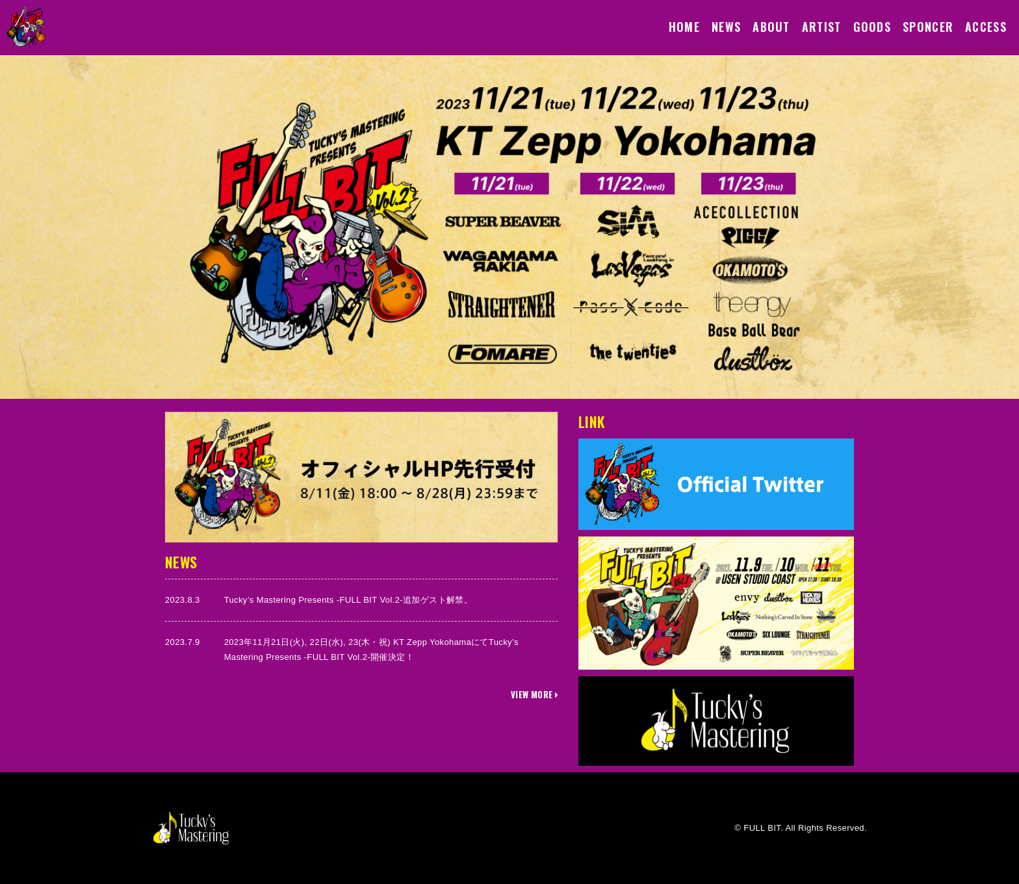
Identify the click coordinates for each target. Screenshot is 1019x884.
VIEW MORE (534, 694)
